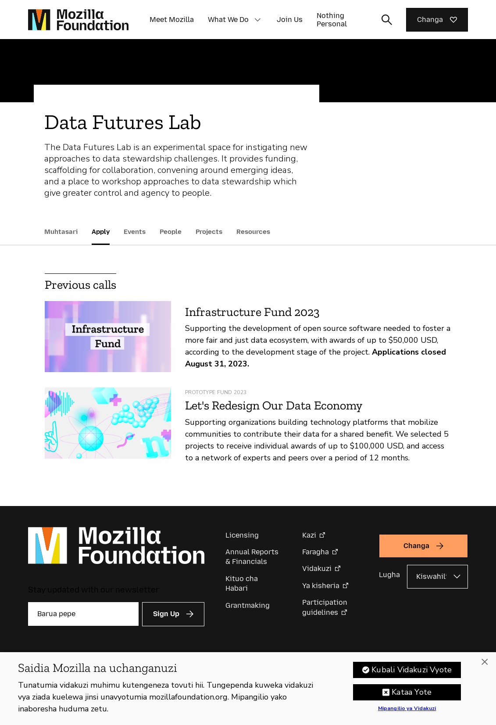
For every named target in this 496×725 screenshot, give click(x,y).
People (171, 232)
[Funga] (484, 664)
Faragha (315, 552)
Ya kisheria (320, 585)
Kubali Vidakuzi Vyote (411, 672)
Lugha (389, 575)
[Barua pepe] (83, 614)
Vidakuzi (317, 568)
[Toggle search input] (387, 20)
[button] (257, 19)
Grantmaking (247, 605)
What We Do (228, 19)
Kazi (309, 535)
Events (135, 232)
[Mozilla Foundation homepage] (78, 19)
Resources (253, 232)
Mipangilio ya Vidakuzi (407, 711)
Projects (209, 232)
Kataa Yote (412, 694)
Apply (101, 232)
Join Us (290, 19)
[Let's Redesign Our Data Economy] (108, 423)
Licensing (242, 535)
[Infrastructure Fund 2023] (108, 336)
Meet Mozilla (172, 19)
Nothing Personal (332, 19)
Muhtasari (61, 232)
